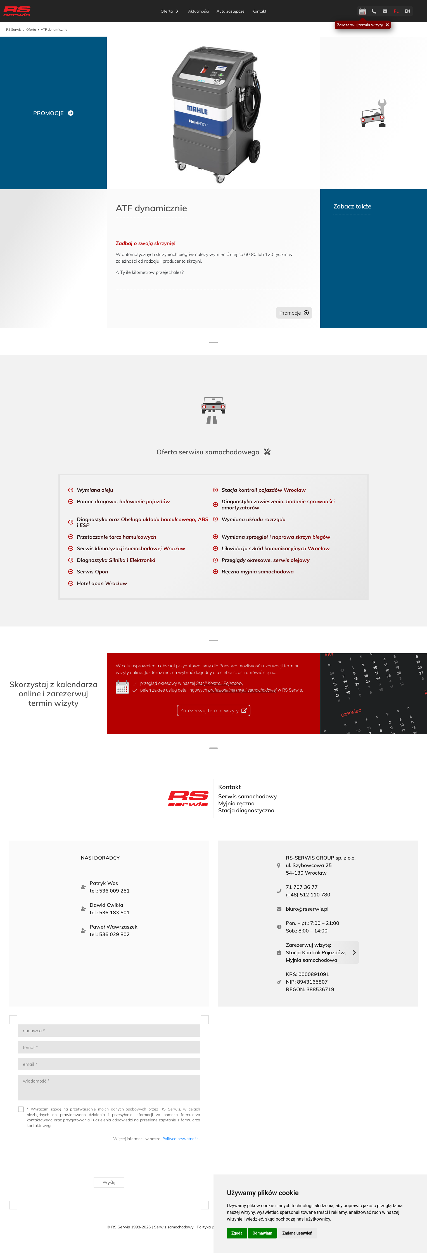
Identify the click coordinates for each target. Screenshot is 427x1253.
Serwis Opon (92, 571)
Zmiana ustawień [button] (297, 1233)
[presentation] (157, 1160)
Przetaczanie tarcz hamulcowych (116, 536)
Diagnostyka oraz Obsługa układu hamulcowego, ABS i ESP (142, 521)
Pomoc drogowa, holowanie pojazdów (123, 500)
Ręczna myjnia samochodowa (258, 571)
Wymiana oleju (95, 489)
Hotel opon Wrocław (102, 582)
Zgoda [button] (237, 1233)
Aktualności (198, 11)
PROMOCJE (48, 113)
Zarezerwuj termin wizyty (360, 24)
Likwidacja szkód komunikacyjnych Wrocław (276, 547)
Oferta (169, 11)
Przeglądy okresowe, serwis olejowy (266, 559)
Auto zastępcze (231, 11)
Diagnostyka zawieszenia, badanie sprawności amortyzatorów (278, 503)
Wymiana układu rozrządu (254, 518)
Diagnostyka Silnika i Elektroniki (116, 559)
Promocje (289, 313)
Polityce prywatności (180, 1137)
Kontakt (259, 11)
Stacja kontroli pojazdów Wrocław (264, 489)
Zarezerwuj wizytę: (316, 952)
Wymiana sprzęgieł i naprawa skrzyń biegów (276, 536)
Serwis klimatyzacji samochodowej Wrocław (131, 547)
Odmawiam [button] (262, 1233)
